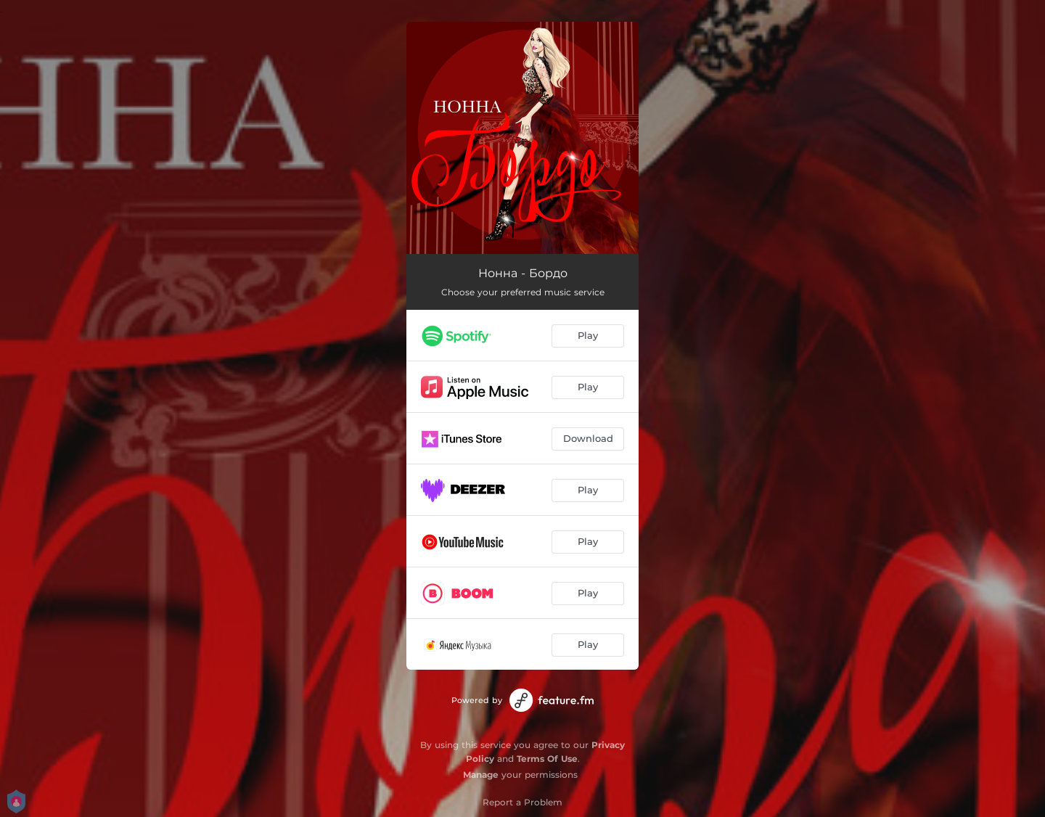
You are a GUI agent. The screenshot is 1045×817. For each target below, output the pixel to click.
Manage (481, 774)
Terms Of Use (547, 758)
